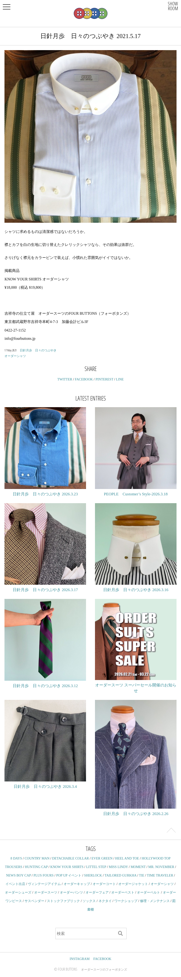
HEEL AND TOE (127, 858)
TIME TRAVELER (160, 875)
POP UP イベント (69, 875)
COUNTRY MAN (37, 858)
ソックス (89, 901)
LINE (120, 379)
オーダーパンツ (71, 892)
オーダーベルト (148, 892)
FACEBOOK (84, 379)
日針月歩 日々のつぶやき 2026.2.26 (135, 813)
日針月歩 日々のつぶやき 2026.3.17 (45, 590)
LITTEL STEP (96, 867)
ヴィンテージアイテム (44, 884)
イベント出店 (15, 884)
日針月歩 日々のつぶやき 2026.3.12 (45, 686)
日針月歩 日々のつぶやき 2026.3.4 (45, 786)
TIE (141, 875)
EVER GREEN (101, 858)
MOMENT (138, 867)
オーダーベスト (122, 892)
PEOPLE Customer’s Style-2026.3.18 (136, 494)
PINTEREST (104, 379)
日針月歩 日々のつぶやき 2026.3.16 (135, 590)
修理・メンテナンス (155, 901)
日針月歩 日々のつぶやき (38, 350)
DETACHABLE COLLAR (70, 858)
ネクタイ (105, 901)
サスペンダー (34, 901)
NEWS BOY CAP (18, 875)
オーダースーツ (45, 892)
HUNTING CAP (36, 867)
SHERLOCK (93, 875)
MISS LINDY (118, 867)
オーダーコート (104, 884)
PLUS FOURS (43, 875)
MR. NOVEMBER (161, 867)
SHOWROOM (173, 6)
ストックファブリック (63, 901)
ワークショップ (125, 901)
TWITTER (64, 379)
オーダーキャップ (77, 884)
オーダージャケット (133, 884)
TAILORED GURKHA (120, 875)
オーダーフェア (97, 892)
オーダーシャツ (15, 356)
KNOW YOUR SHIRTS (67, 867)
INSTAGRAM (80, 959)
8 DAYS (16, 858)
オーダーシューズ (18, 892)
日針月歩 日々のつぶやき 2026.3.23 (45, 494)
